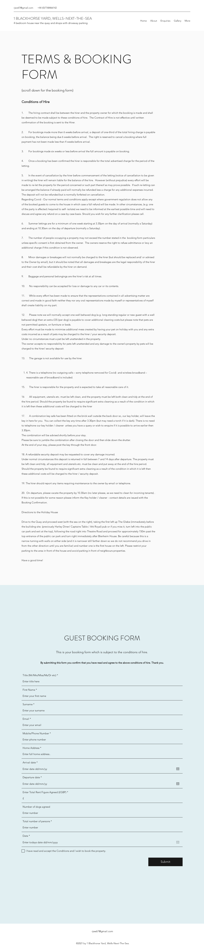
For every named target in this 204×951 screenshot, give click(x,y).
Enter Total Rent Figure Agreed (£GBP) (44, 792)
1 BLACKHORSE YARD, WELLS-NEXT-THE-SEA (53, 18)
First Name (29, 689)
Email (26, 719)
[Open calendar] (177, 768)
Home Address (31, 748)
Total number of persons (36, 821)
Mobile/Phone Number (36, 733)
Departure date (33, 777)
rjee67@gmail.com (23, 7)
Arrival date (31, 762)
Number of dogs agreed (36, 806)
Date (27, 836)
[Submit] (165, 862)
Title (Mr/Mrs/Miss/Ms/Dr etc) (39, 675)
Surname (28, 704)
